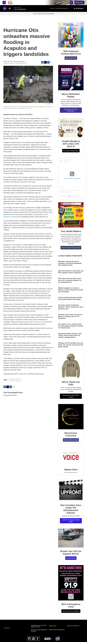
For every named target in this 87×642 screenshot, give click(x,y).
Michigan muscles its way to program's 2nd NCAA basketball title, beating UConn (69, 263)
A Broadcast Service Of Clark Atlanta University (38, 626)
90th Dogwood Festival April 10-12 (71, 52)
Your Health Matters (71, 231)
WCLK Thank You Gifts (71, 383)
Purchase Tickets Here (71, 151)
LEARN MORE (71, 558)
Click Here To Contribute (71, 611)
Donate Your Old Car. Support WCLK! (71, 552)
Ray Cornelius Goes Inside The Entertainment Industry (70, 509)
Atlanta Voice (71, 469)
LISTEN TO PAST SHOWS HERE (70, 521)
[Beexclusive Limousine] (71, 416)
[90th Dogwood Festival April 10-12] (71, 34)
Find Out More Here (71, 440)
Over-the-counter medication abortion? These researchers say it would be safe (70, 307)
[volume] (9, 8)
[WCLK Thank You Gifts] (71, 365)
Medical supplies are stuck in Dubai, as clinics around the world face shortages (70, 290)
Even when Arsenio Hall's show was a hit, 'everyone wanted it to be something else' (69, 280)
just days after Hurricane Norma (34, 322)
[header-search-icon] (71, 2)
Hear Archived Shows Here (70, 248)
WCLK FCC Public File (73, 625)
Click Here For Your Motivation (71, 110)
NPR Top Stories (15, 380)
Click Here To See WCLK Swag (71, 396)
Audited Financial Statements (56, 629)
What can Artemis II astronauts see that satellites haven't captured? (70, 272)
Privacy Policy (52, 625)
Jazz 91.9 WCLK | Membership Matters (43, 13)
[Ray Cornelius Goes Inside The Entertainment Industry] (71, 490)
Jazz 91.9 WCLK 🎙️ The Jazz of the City (70, 196)
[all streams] (78, 8)
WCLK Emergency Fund (70, 605)
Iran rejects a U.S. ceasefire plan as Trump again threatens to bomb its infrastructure (70, 326)
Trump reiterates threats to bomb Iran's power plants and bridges (70, 298)
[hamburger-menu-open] (4, 2)
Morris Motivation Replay (71, 95)
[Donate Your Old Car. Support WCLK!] (71, 538)
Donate (80, 2)
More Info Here (70, 58)
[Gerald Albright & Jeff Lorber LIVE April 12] (71, 128)
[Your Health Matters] (71, 215)
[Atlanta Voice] (71, 456)
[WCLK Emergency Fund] (71, 582)
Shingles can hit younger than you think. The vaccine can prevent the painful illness (70, 345)
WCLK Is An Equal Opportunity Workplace (39, 630)
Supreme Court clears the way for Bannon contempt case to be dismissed (70, 316)
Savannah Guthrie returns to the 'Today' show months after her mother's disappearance (69, 335)
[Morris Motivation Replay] (71, 77)
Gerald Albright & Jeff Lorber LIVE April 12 (71, 144)
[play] (4, 8)
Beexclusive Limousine (71, 434)
